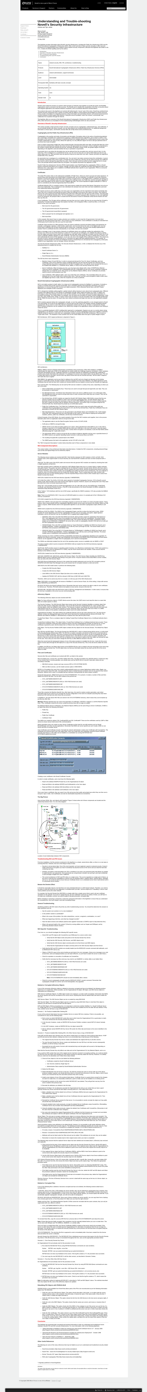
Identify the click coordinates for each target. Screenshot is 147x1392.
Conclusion (43, 57)
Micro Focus (53, 3)
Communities (61, 8)
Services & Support (39, 8)
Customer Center (25, 37)
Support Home (24, 26)
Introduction (43, 51)
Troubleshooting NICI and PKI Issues (50, 55)
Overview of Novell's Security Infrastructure (52, 52)
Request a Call (110, 1390)
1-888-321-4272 (121, 1390)
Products (25, 8)
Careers (53, 1380)
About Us (73, 8)
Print (129, 1390)
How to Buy (85, 8)
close (140, 1390)
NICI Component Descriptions (48, 54)
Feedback (134, 1390)
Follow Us (99, 1390)
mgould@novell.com (43, 36)
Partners (51, 8)
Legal (59, 1380)
